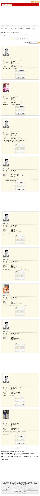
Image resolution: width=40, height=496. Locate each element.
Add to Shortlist (20, 74)
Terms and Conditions (23, 491)
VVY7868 (4, 331)
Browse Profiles (14, 25)
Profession (5, 63)
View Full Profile (20, 77)
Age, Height (5, 60)
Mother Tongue (5, 62)
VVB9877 (4, 129)
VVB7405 (4, 259)
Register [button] (37, 1)
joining (10, 456)
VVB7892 (4, 223)
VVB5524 (4, 421)
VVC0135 (4, 57)
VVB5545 (4, 385)
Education (4, 65)
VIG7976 (4, 168)
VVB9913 (4, 93)
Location (4, 66)
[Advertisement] (20, 15)
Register (32, 35)
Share (3, 461)
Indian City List (21, 25)
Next (27, 38)
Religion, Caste (6, 61)
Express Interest (20, 70)
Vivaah (3, 25)
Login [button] (33, 1)
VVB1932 (4, 295)
